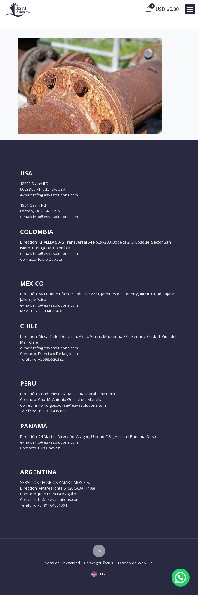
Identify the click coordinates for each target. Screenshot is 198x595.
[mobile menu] (190, 9)
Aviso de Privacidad (62, 563)
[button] (181, 578)
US (99, 574)
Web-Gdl (146, 563)
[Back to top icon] (99, 551)
